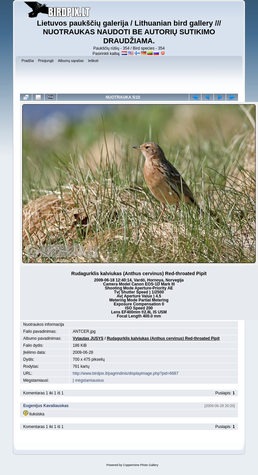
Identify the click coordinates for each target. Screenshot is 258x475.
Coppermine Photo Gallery (140, 465)
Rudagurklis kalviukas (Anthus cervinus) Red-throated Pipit (163, 338)
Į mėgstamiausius (88, 380)
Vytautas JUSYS (88, 338)
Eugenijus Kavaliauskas (46, 405)
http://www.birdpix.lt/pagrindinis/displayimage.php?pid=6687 (126, 373)
